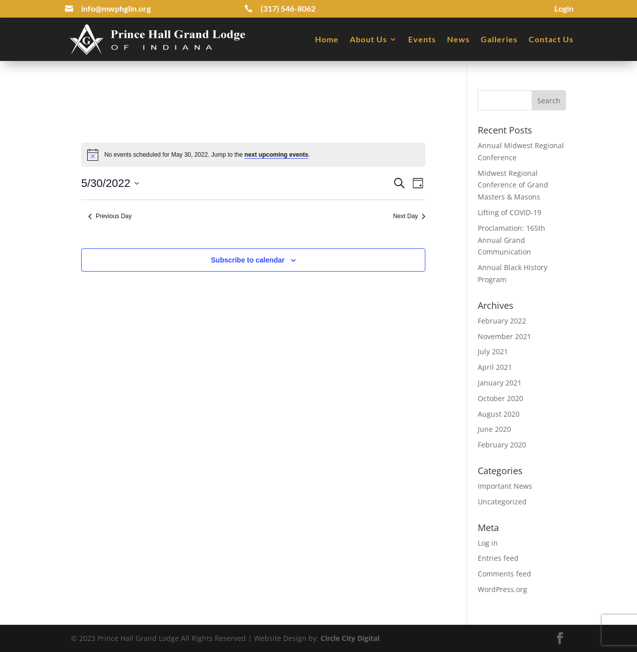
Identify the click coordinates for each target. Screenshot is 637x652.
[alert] (253, 155)
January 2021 (500, 382)
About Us (368, 39)
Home (327, 39)
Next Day (409, 216)
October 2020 (500, 398)
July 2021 (493, 351)
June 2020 (494, 429)
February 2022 (502, 320)
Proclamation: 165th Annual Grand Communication (511, 240)
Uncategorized (502, 501)
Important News (505, 486)
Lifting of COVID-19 (509, 212)
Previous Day (110, 216)
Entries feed (498, 558)
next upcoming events (276, 154)
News (458, 39)
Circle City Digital (350, 638)
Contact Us (551, 39)
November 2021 (504, 336)
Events (422, 39)
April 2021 (495, 367)
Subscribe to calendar (248, 260)
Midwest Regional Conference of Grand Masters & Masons (513, 185)
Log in (488, 543)
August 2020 (499, 414)
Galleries (499, 39)
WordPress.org (502, 589)
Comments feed (504, 573)
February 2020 (502, 444)
